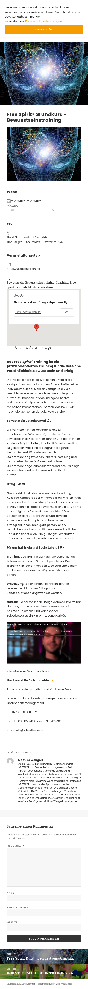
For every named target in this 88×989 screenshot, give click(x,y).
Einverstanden (44, 29)
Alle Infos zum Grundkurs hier (28, 671)
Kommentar (15, 846)
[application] (44, 643)
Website (12, 922)
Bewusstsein (15, 282)
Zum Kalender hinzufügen (30, 210)
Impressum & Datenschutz (21, 983)
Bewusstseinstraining (25, 269)
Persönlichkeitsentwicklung (34, 287)
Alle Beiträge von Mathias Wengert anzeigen (49, 801)
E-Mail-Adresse (18, 907)
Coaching (62, 282)
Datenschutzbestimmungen (43, 21)
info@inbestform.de (29, 730)
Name (11, 892)
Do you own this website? (28, 312)
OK (66, 311)
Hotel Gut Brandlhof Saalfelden (28, 237)
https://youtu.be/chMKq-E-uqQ (29, 348)
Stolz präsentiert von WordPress (55, 983)
